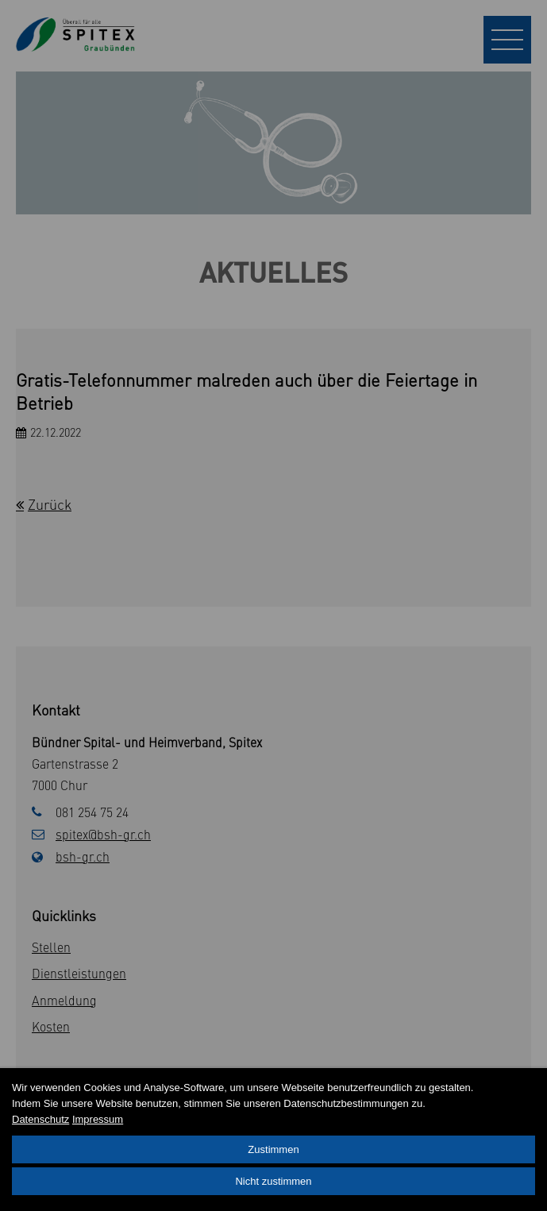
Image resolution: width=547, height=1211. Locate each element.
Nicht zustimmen (273, 1181)
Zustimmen (273, 1149)
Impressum (97, 1119)
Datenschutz (40, 1119)
